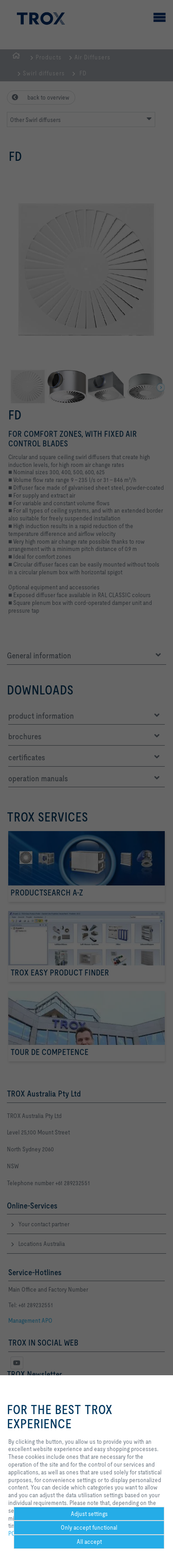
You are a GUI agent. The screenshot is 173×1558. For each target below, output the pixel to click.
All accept (89, 1541)
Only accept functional (89, 1527)
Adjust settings (89, 1513)
